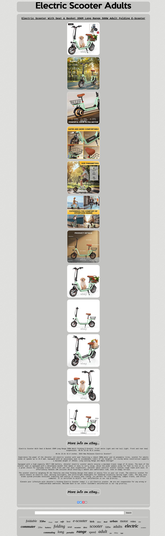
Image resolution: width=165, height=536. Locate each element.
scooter (96, 526)
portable (70, 532)
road (56, 522)
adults (117, 526)
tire (139, 522)
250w (40, 527)
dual (105, 522)
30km (99, 522)
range (81, 531)
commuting (49, 532)
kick (92, 521)
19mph (50, 522)
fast (111, 533)
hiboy (116, 533)
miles (133, 521)
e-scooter (80, 521)
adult (102, 531)
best (68, 521)
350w (42, 521)
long (61, 532)
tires (85, 527)
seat (70, 527)
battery (48, 527)
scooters (143, 528)
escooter (78, 528)
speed (92, 532)
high (122, 533)
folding (59, 526)
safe (62, 521)
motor (124, 521)
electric (131, 526)
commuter (28, 527)
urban (114, 521)
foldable (31, 521)
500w (108, 527)
